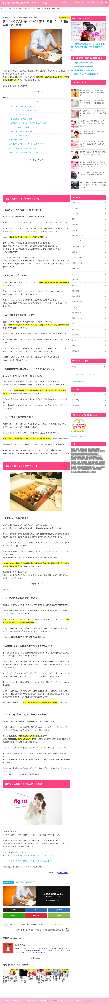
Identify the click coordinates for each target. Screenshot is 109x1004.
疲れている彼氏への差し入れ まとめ (23, 152)
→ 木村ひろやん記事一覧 (37, 952)
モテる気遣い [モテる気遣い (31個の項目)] (90, 456)
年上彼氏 (75, 225)
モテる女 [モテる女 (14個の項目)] (82, 456)
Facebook (36, 958)
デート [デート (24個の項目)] (102, 451)
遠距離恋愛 (75, 351)
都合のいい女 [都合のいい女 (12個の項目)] (83, 472)
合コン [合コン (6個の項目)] (73, 461)
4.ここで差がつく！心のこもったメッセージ (26, 148)
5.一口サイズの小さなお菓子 (20, 127)
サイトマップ (76, 400)
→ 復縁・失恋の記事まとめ (82, 63)
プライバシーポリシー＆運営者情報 (36, 1001)
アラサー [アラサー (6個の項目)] (96, 449)
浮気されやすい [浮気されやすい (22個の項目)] (99, 464)
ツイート (88, 381)
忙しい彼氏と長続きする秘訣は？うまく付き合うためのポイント (30, 861)
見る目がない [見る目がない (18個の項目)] (97, 469)
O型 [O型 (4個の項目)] (77, 449)
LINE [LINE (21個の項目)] (73, 449)
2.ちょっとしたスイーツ (18, 115)
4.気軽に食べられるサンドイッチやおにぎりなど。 (28, 123)
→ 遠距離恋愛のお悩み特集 (82, 66)
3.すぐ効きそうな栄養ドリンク (21, 119)
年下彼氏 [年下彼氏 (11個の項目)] (101, 461)
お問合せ (7, 1001)
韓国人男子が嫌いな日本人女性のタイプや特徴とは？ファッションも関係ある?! (92, 92)
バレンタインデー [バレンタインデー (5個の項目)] (86, 454)
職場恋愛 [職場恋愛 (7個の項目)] (74, 469)
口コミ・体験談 (77, 258)
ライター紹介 (76, 405)
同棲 (73, 219)
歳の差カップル (77, 236)
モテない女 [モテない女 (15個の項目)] (75, 456)
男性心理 (63, 2)
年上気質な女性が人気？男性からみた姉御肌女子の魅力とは (92, 132)
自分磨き (93, 2)
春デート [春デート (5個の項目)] (86, 464)
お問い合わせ (76, 394)
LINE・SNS (76, 202)
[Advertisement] (36, 175)
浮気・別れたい (77, 313)
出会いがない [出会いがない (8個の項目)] (99, 459)
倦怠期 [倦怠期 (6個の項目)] (73, 459)
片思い (74, 324)
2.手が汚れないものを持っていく (21, 140)
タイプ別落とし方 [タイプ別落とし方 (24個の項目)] (93, 451)
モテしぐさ (76, 307)
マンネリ (75, 214)
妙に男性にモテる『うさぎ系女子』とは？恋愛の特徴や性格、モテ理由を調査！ (92, 113)
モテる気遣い (20, 882)
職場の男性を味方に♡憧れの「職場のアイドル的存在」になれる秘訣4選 (92, 102)
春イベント (76, 285)
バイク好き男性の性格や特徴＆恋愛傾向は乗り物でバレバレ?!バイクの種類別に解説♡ (92, 185)
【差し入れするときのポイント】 (21, 131)
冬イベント (76, 274)
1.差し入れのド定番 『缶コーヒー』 (23, 110)
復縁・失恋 (75, 291)
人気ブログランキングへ (78, 436)
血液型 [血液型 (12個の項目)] (90, 469)
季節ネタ (75, 269)
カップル (70, 2)
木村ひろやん (63, 872)
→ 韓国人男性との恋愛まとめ (82, 70)
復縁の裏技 (76, 296)
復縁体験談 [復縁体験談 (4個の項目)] (79, 464)
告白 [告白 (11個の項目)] (78, 461)
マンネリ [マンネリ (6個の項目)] (95, 454)
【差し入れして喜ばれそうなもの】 (22, 106)
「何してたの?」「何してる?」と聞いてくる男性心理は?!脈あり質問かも (92, 173)
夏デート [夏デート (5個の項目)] (84, 461)
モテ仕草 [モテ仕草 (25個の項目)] (98, 456)
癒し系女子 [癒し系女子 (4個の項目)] (87, 467)
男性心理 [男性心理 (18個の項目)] (79, 467)
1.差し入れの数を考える (18, 135)
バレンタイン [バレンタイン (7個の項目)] (75, 454)
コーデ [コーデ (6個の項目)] (85, 451)
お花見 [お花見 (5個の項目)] (90, 449)
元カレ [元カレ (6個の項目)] (79, 459)
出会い (74, 346)
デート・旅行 (76, 241)
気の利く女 (31, 882)
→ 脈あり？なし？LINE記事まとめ (84, 74)
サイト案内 (100, 2)
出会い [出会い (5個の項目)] (91, 459)
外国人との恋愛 (77, 263)
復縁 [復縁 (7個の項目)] (73, 464)
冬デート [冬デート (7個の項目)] (85, 459)
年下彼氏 (75, 230)
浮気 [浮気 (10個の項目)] (92, 464)
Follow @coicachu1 (77, 381)
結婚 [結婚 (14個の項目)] (93, 467)
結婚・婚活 (75, 335)
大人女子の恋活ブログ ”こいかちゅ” (25, 3)
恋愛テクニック (85, 2)
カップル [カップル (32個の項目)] (74, 451)
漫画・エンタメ (77, 318)
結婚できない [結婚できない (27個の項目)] (100, 467)
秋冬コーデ (76, 252)
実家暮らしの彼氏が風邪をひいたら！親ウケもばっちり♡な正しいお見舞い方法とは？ (92, 123)
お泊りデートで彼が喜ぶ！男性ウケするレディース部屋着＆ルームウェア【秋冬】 (92, 144)
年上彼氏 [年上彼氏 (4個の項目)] (95, 461)
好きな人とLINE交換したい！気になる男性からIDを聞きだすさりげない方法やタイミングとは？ (92, 164)
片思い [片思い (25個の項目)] (73, 467)
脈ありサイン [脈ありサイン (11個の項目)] (82, 469)
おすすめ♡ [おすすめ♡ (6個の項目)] (83, 449)
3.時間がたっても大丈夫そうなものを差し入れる (27, 144)
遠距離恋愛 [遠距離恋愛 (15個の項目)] (75, 472)
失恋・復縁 (77, 2)
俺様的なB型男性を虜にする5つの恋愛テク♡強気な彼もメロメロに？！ (92, 153)
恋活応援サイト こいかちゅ (85, 374)
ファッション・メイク (79, 247)
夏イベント (76, 280)
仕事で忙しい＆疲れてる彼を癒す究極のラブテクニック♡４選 (29, 855)
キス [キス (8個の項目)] (80, 451)
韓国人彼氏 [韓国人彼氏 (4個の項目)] (92, 472)
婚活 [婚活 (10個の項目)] (89, 461)
